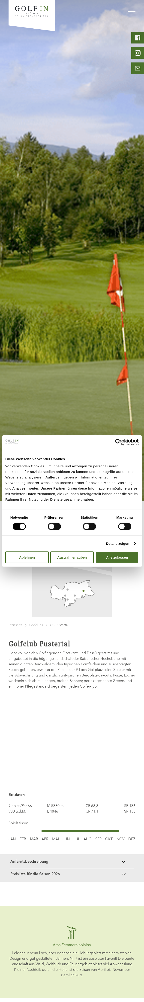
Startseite (15, 625)
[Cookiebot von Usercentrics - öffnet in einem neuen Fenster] (118, 442)
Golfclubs (36, 625)
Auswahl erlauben (72, 557)
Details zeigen (117, 543)
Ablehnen (27, 557)
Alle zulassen (117, 557)
